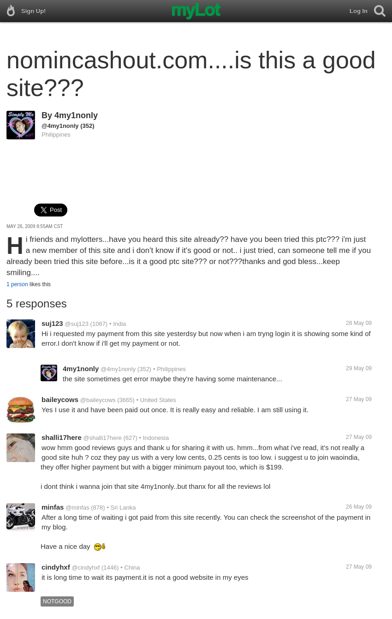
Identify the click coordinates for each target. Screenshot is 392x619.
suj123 (52, 323)
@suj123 (77, 323)
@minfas (77, 507)
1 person (17, 284)
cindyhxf (56, 567)
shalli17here (62, 437)
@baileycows (98, 400)
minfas (53, 507)
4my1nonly (76, 115)
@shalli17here (102, 437)
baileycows (60, 399)
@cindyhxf (85, 567)
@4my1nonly (60, 125)
